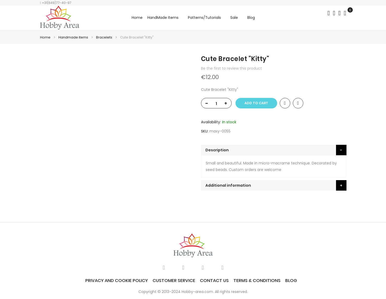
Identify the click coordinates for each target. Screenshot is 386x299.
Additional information (228, 185)
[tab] (273, 150)
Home (137, 17)
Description (217, 150)
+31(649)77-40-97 (55, 3)
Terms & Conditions (257, 280)
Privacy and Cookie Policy (116, 280)
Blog (291, 280)
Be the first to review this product (231, 68)
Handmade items (73, 37)
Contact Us (214, 280)
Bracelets (104, 37)
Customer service (174, 280)
